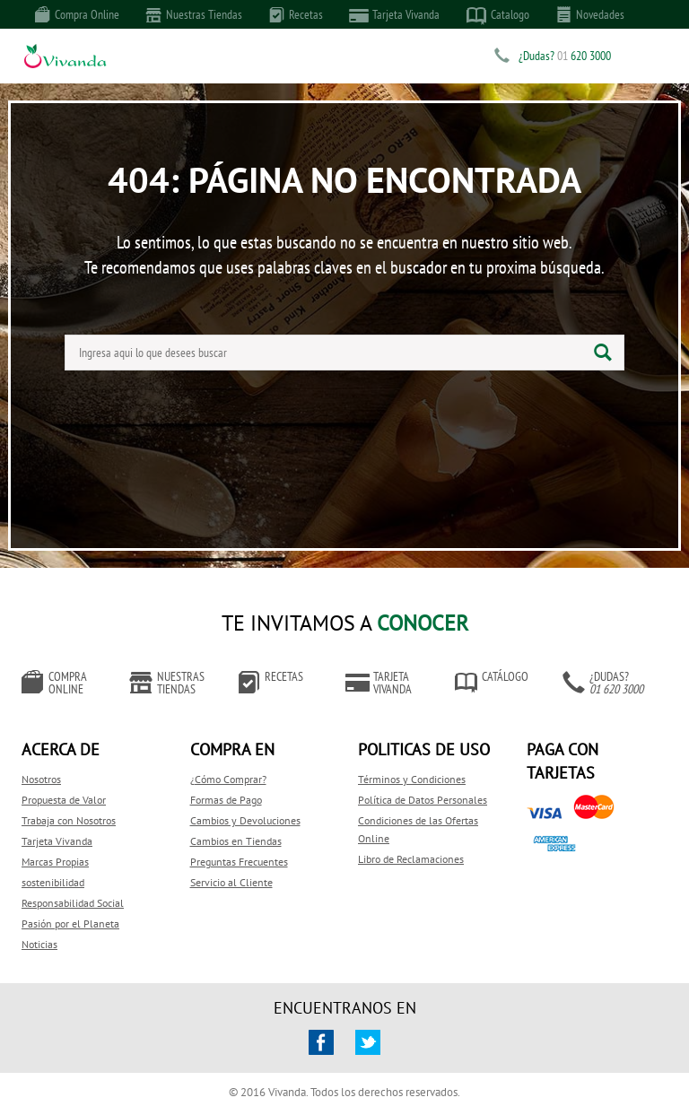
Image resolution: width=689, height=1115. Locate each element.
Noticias (39, 944)
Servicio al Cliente (231, 882)
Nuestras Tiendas (194, 14)
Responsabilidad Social (73, 903)
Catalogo (498, 15)
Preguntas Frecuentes (239, 861)
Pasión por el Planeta (70, 923)
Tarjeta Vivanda (395, 14)
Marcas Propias (55, 861)
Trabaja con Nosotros (69, 820)
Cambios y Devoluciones (245, 820)
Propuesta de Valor (64, 799)
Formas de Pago (226, 799)
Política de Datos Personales (422, 799)
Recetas (296, 14)
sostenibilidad (53, 882)
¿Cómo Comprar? (228, 779)
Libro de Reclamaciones (411, 859)
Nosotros (41, 779)
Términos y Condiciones (412, 779)
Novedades (590, 14)
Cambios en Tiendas (236, 841)
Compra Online (77, 14)
